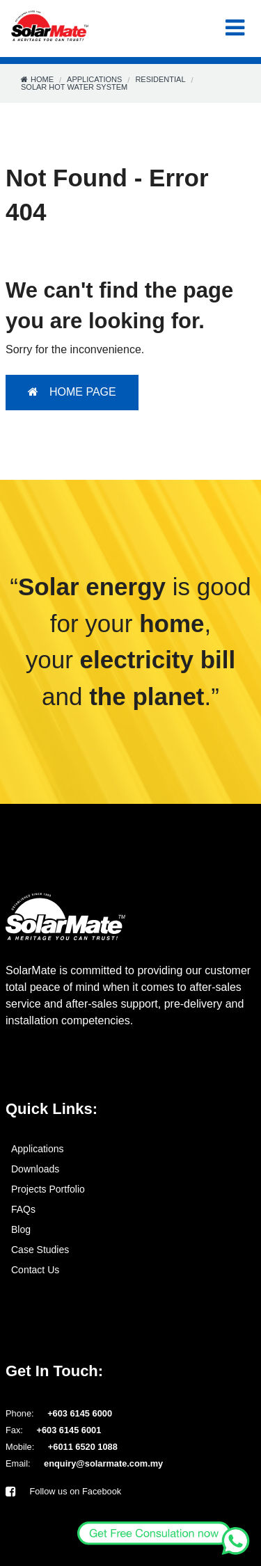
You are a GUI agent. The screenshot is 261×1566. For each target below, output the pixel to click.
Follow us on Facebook (63, 1491)
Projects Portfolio (48, 1189)
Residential (160, 79)
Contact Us (35, 1269)
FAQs (23, 1209)
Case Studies (40, 1249)
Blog (21, 1229)
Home (42, 79)
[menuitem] (130, 1148)
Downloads (35, 1168)
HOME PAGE (72, 392)
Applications (94, 79)
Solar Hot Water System (74, 87)
